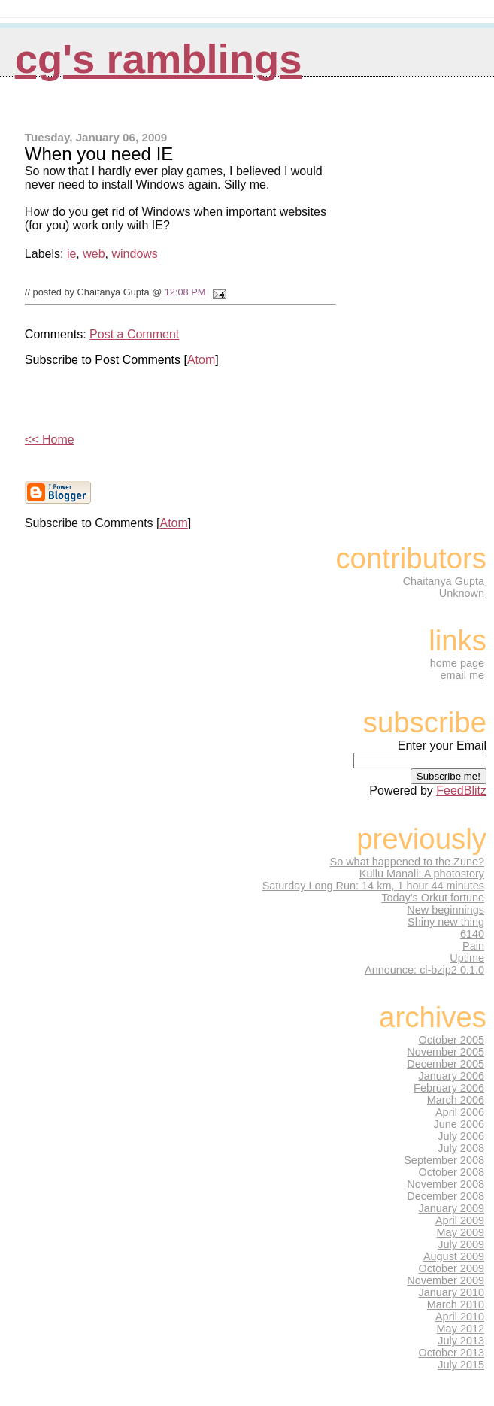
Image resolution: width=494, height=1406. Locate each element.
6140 (472, 934)
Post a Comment (134, 334)
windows (134, 253)
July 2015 (461, 1365)
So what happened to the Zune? (407, 862)
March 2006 (455, 1100)
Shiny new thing (446, 922)
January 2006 (452, 1076)
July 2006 (461, 1136)
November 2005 (445, 1052)
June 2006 (459, 1124)
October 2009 (452, 1268)
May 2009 (460, 1232)
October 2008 (452, 1172)
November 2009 (445, 1280)
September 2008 (444, 1160)
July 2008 (461, 1148)
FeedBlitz (461, 790)
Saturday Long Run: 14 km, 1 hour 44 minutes (373, 886)
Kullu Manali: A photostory (421, 874)
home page (457, 663)
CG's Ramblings (158, 59)
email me (462, 675)
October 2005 (452, 1040)
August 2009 (453, 1256)
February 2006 (449, 1088)
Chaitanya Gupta (443, 581)
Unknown (461, 593)
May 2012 (460, 1329)
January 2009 (452, 1208)
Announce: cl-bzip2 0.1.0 (424, 970)
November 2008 (445, 1184)
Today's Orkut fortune (432, 898)
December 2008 (445, 1196)
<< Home (49, 439)
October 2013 (452, 1353)
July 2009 (461, 1244)
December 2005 (445, 1064)
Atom (201, 359)
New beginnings (445, 910)
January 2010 (452, 1292)
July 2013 (461, 1341)
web (94, 253)
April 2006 (459, 1112)
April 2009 (459, 1220)
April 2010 (459, 1317)
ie (71, 253)
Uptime (467, 958)
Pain (473, 946)
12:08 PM (185, 292)
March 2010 (455, 1304)
